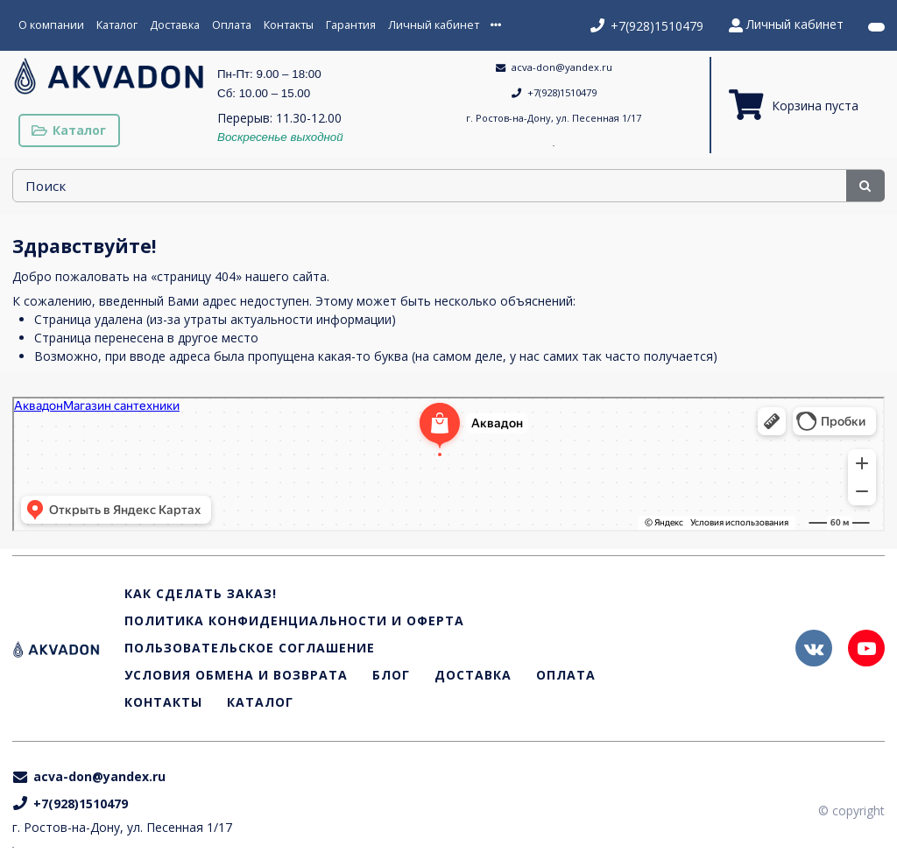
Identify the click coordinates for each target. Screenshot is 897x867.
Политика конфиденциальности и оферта (294, 621)
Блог (391, 675)
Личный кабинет (433, 25)
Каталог (117, 25)
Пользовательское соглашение (249, 648)
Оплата (231, 25)
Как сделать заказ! (200, 594)
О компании (51, 25)
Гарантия (351, 25)
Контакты (289, 25)
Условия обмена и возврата (236, 675)
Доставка (175, 25)
